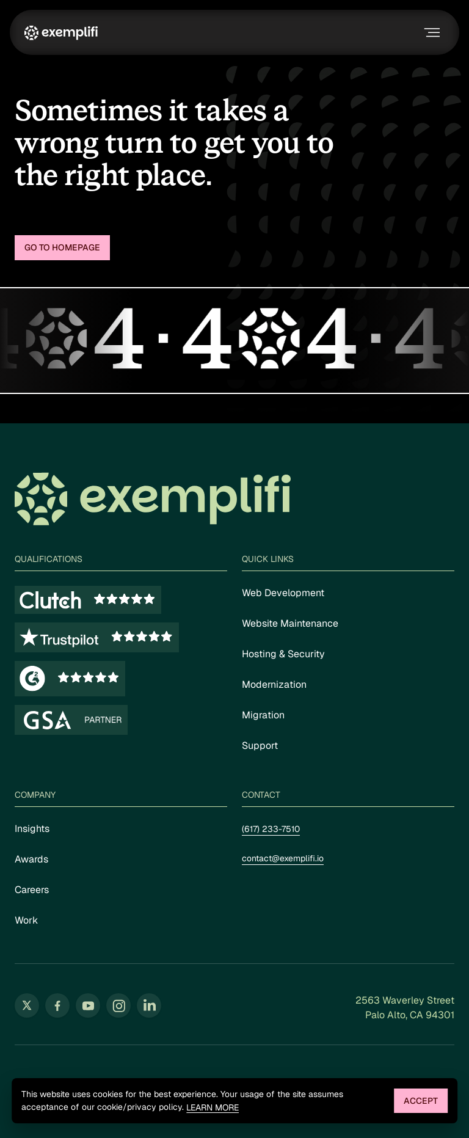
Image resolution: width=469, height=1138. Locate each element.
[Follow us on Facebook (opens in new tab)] (57, 1005)
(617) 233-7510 (271, 828)
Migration (263, 715)
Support (260, 745)
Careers (32, 889)
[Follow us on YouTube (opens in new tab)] (88, 1005)
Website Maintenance (290, 623)
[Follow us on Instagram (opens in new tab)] (118, 1005)
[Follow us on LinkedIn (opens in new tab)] (149, 1005)
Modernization (274, 684)
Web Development (283, 592)
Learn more (212, 1108)
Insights (32, 828)
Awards (31, 859)
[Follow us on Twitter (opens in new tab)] (27, 1005)
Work (26, 920)
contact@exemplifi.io (283, 858)
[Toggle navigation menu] (430, 32)
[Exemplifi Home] (61, 32)
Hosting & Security (283, 653)
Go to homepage (62, 247)
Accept (421, 1100)
